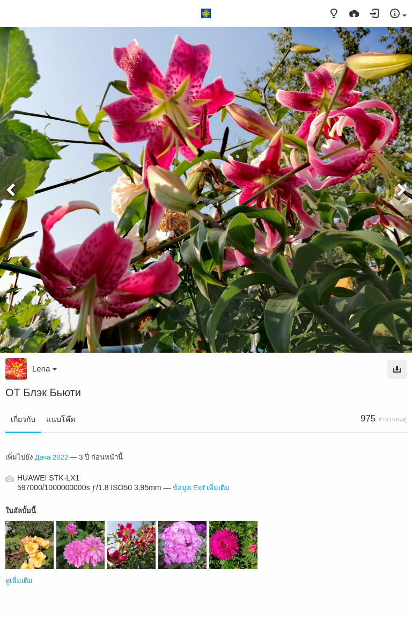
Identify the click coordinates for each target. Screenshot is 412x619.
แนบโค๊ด (60, 419)
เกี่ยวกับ (23, 419)
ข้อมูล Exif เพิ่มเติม (201, 488)
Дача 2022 (51, 457)
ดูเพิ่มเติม (19, 581)
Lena (44, 368)
